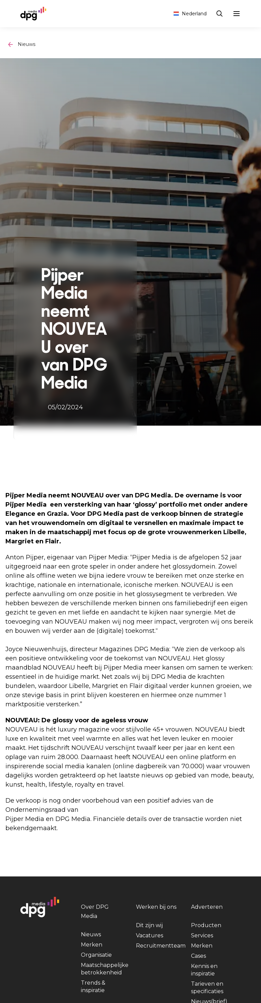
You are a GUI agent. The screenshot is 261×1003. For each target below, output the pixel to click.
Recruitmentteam (161, 945)
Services (202, 935)
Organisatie (96, 955)
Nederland (190, 14)
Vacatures (149, 935)
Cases (198, 956)
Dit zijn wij (149, 925)
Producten (206, 925)
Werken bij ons (156, 907)
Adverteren (207, 907)
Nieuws (26, 44)
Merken (91, 944)
